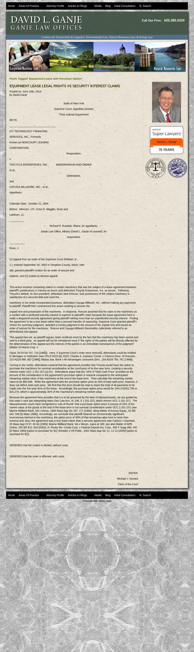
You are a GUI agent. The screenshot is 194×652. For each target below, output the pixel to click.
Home (11, 5)
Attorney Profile (55, 5)
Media (97, 5)
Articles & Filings (79, 7)
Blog (107, 5)
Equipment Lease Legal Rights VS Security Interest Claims (64, 86)
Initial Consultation (124, 5)
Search (149, 7)
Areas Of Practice (31, 7)
